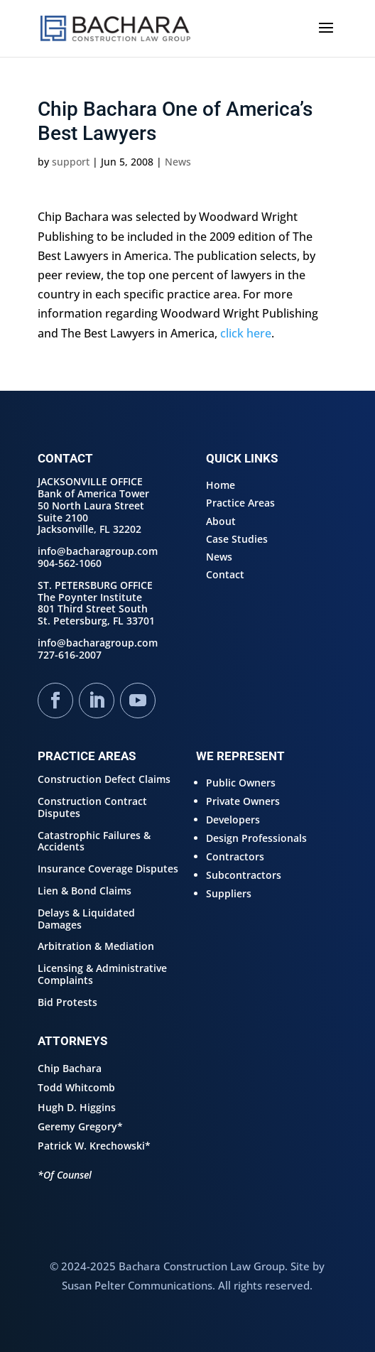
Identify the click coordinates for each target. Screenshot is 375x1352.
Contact (225, 574)
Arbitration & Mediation (96, 946)
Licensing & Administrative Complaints (102, 974)
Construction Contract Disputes (92, 807)
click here (245, 333)
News (178, 161)
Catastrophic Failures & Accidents (94, 841)
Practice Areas (240, 502)
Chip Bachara (70, 1068)
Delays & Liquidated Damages (86, 918)
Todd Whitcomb (76, 1087)
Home (220, 485)
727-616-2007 (70, 654)
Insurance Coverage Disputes (108, 868)
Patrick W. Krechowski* (94, 1145)
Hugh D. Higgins (77, 1107)
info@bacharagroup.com (98, 551)
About (221, 521)
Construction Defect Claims (104, 779)
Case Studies (237, 539)
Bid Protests (67, 1002)
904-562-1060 (70, 563)
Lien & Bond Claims (84, 890)
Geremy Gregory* (80, 1126)
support (70, 161)
